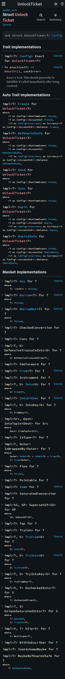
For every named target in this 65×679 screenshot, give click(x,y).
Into (29, 384)
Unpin (22, 207)
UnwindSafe (27, 236)
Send (21, 170)
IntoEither (29, 398)
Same (23, 487)
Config (57, 35)
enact (14, 67)
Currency (35, 123)
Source (7, 24)
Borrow (25, 295)
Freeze (23, 104)
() (18, 71)
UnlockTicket (30, 4)
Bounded (19, 618)
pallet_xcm (10, 10)
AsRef (23, 456)
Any (22, 281)
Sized (51, 116)
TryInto (32, 555)
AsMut (38, 456)
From (23, 371)
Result (10, 71)
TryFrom (32, 537)
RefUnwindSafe (30, 133)
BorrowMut (28, 309)
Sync (21, 188)
